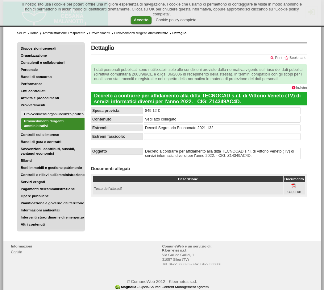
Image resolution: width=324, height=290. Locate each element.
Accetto (141, 20)
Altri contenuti (33, 224)
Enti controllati (33, 91)
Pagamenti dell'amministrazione (48, 189)
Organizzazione (34, 55)
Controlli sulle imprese (40, 135)
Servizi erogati (33, 182)
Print (278, 57)
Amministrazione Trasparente (64, 33)
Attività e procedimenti (40, 98)
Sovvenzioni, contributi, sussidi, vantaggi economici (48, 151)
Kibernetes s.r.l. (174, 250)
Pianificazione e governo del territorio (52, 203)
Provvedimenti (33, 105)
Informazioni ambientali (40, 210)
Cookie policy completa (176, 20)
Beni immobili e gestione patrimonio (51, 168)
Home (34, 33)
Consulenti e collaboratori (42, 62)
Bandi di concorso (36, 77)
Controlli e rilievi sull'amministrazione (53, 175)
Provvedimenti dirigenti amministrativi (141, 33)
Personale (29, 69)
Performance (32, 84)
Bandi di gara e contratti (41, 142)
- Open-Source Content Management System (165, 287)
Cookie (16, 252)
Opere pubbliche (35, 196)
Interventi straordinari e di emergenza (52, 217)
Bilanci (26, 160)
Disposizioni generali (38, 48)
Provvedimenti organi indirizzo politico (54, 114)
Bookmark (297, 57)
